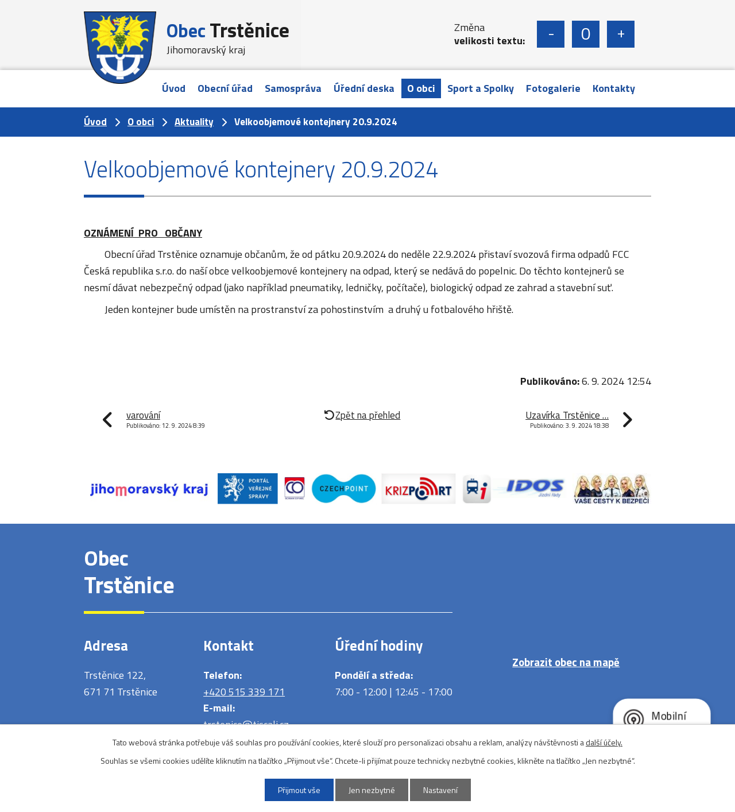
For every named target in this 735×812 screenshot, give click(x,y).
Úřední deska (364, 88)
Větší (621, 34)
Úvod (173, 88)
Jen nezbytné (372, 790)
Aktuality (194, 121)
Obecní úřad (225, 88)
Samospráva (293, 88)
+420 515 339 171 (244, 691)
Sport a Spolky (480, 88)
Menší (550, 34)
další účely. (604, 742)
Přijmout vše (299, 790)
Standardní (585, 34)
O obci (421, 88)
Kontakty (614, 88)
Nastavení (440, 790)
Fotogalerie (553, 88)
